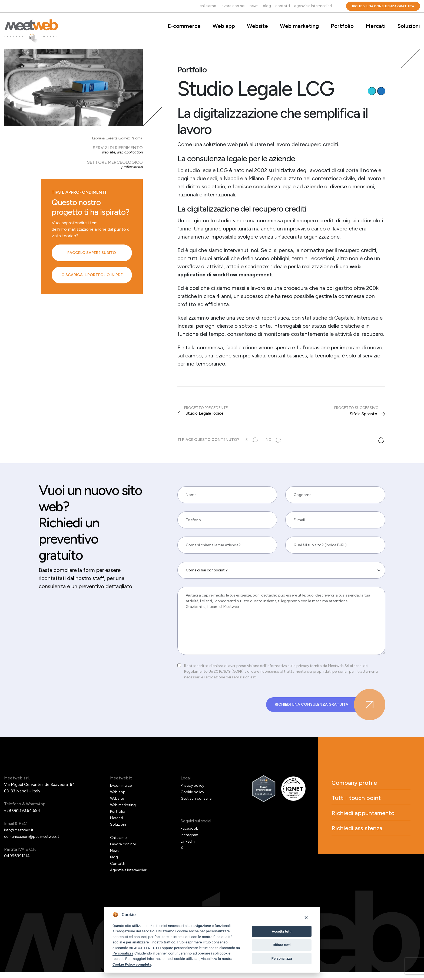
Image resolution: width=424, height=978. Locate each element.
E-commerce (184, 26)
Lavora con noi (233, 6)
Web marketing (299, 26)
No (271, 439)
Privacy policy (193, 790)
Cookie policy (193, 797)
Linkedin (188, 846)
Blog (267, 6)
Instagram (190, 840)
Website (257, 26)
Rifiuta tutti (282, 945)
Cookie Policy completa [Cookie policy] (131, 964)
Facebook (190, 833)
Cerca (339, 6)
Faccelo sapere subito (91, 252)
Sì (249, 439)
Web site (107, 152)
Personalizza (122, 953)
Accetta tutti (282, 931)
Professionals (131, 167)
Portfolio (342, 26)
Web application (129, 152)
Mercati (376, 26)
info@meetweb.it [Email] (20, 835)
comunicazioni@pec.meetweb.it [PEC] (34, 841)
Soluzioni (409, 26)
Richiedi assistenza (366, 851)
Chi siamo (208, 6)
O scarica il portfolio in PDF (92, 275)
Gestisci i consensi (198, 803)
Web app (224, 26)
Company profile (362, 789)
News (254, 6)
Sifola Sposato (363, 413)
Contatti (282, 6)
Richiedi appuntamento (359, 829)
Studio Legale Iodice (205, 413)
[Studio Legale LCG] (73, 87)
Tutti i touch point (364, 807)
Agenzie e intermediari (313, 6)
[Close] (306, 917)
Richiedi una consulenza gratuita (383, 6)
